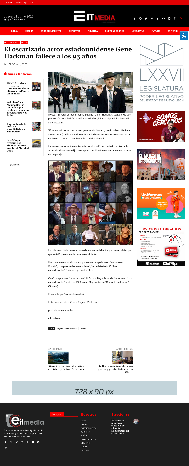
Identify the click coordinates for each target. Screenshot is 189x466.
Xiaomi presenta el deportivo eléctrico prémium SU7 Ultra (66, 368)
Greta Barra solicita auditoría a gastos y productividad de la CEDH (113, 369)
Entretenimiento (12, 42)
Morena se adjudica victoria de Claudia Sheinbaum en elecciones (120, 427)
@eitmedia (15, 164)
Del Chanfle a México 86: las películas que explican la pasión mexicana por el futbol (18, 109)
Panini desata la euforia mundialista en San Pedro (16, 128)
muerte (83, 328)
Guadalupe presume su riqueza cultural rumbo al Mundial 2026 (18, 145)
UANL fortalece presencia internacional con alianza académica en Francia (18, 88)
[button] (181, 18)
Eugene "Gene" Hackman (67, 328)
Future (24, 42)
